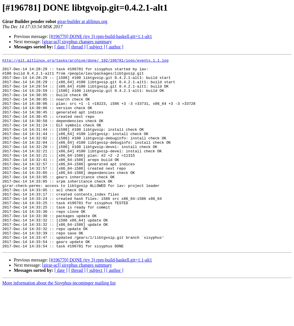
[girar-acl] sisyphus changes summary (77, 41)
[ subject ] (96, 46)
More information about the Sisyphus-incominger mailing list (59, 321)
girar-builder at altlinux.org (82, 21)
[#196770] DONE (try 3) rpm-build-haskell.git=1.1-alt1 (100, 36)
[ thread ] (77, 46)
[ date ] (60, 46)
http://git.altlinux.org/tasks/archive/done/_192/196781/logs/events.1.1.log (85, 61)
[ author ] (115, 46)
